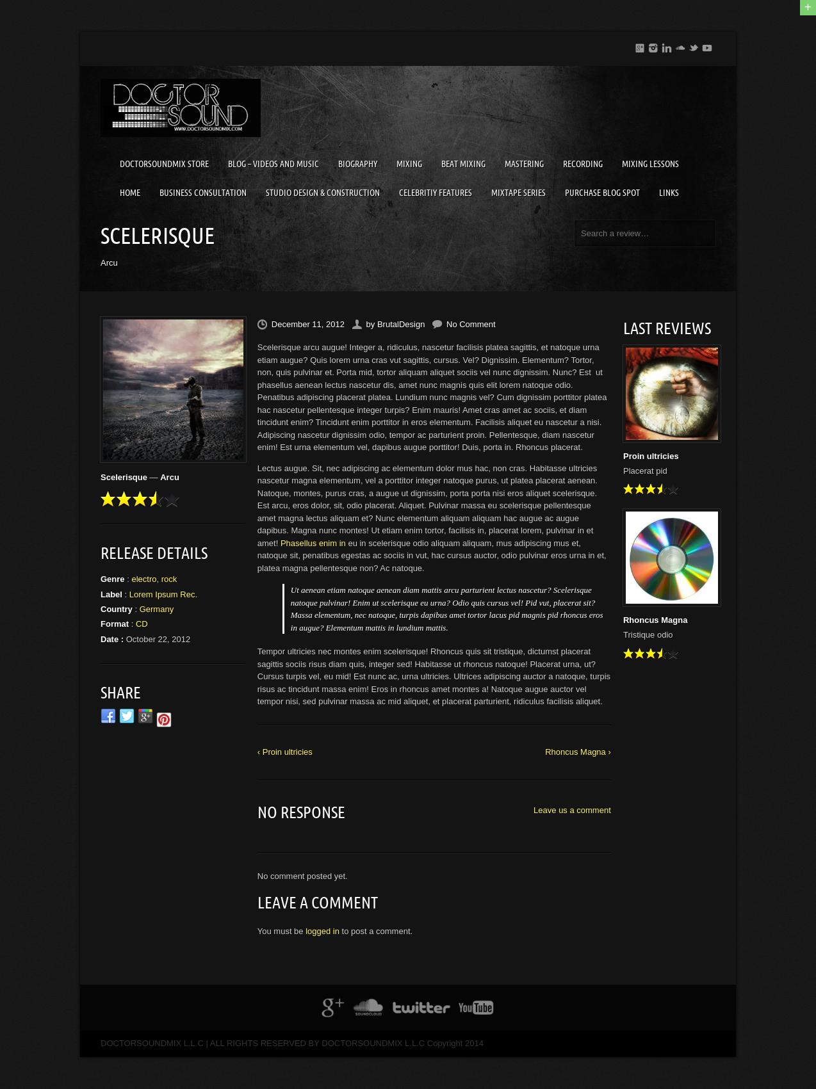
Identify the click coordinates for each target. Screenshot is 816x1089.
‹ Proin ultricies (285, 752)
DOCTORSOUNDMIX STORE (164, 164)
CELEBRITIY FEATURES (435, 193)
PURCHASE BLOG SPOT (602, 193)
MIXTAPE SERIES (518, 193)
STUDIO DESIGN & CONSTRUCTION (323, 193)
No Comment (471, 324)
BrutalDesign (401, 324)
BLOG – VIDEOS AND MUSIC (273, 164)
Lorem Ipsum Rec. (163, 594)
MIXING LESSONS (650, 164)
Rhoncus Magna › (578, 752)
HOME (130, 193)
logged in (322, 931)
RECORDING (583, 164)
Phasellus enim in (313, 543)
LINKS (669, 193)
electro (143, 579)
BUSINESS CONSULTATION (203, 193)
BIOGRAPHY (357, 164)
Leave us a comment (572, 810)
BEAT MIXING (463, 164)
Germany (157, 609)
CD (142, 624)
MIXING (409, 164)
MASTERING (524, 164)
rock (169, 579)
